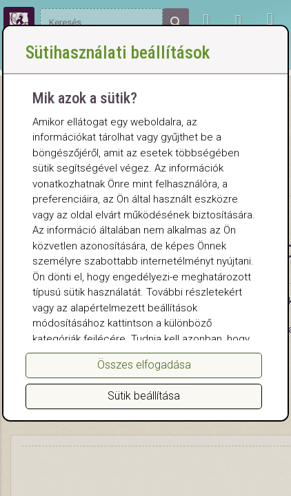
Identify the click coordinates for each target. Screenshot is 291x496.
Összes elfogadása (144, 364)
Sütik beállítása (144, 395)
